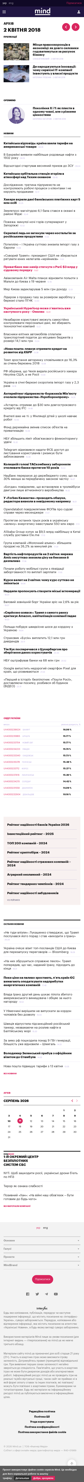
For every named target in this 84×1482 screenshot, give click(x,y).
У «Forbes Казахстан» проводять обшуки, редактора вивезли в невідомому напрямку (37, 499)
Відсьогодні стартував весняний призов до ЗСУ (38, 165)
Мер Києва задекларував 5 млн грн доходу (35, 289)
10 (9, 1121)
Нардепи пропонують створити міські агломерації (42, 591)
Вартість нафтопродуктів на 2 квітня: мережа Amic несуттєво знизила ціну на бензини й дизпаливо (38, 557)
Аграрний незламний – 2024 (29, 874)
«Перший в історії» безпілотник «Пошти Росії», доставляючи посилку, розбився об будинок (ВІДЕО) (38, 683)
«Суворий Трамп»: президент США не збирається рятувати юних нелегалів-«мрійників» (40, 257)
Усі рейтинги (13, 900)
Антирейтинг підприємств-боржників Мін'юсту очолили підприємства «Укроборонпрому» (40, 395)
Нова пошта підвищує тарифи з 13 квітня (33, 1066)
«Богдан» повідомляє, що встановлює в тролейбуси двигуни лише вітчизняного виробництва (42, 488)
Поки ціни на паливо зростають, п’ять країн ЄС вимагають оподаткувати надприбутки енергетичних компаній (39, 981)
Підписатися (73, 3)
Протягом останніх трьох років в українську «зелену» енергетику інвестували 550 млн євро (39, 522)
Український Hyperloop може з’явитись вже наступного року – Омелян (37, 310)
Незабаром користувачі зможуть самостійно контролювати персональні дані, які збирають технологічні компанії (37, 323)
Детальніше (22, 1478)
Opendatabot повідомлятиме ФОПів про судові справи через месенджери (38, 511)
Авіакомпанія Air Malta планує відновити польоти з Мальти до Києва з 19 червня (41, 280)
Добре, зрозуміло (43, 1478)
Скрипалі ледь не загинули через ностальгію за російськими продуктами (40, 235)
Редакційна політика (42, 1411)
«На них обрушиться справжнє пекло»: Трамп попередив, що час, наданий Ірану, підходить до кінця (39, 965)
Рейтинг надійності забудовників (33, 893)
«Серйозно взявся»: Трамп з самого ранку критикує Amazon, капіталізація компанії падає (40, 614)
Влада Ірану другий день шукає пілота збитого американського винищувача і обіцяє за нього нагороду (38, 998)
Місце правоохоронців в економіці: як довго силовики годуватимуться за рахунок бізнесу (56, 49)
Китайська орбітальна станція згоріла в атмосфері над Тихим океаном (34, 175)
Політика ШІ (42, 1416)
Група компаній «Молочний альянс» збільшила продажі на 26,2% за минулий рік (37, 544)
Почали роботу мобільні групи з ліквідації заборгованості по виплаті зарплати (34, 570)
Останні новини (14, 924)
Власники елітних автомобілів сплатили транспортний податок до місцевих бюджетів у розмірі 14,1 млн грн (38, 337)
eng (11, 3)
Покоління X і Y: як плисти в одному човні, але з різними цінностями (54, 111)
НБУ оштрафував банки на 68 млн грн (31, 660)
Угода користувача (42, 1421)
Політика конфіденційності (42, 1427)
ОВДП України (12, 718)
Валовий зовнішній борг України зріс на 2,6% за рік (41, 602)
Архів (9, 23)
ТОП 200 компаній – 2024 (27, 843)
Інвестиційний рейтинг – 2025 (30, 833)
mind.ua (56, 1340)
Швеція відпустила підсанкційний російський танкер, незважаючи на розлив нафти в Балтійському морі (37, 1027)
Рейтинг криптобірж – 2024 (28, 852)
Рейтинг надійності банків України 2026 (38, 824)
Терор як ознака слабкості (23, 1186)
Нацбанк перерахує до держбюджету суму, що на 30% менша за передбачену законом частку (40, 477)
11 (20, 1121)
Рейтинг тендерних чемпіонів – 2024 (35, 883)
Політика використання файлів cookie (42, 1432)
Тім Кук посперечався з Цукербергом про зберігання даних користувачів (36, 651)
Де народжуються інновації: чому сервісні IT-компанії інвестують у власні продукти (55, 70)
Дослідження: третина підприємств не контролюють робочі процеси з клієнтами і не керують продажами (37, 188)
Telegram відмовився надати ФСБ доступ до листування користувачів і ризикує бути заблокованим (36, 453)
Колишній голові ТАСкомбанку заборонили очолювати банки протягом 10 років (37, 466)
